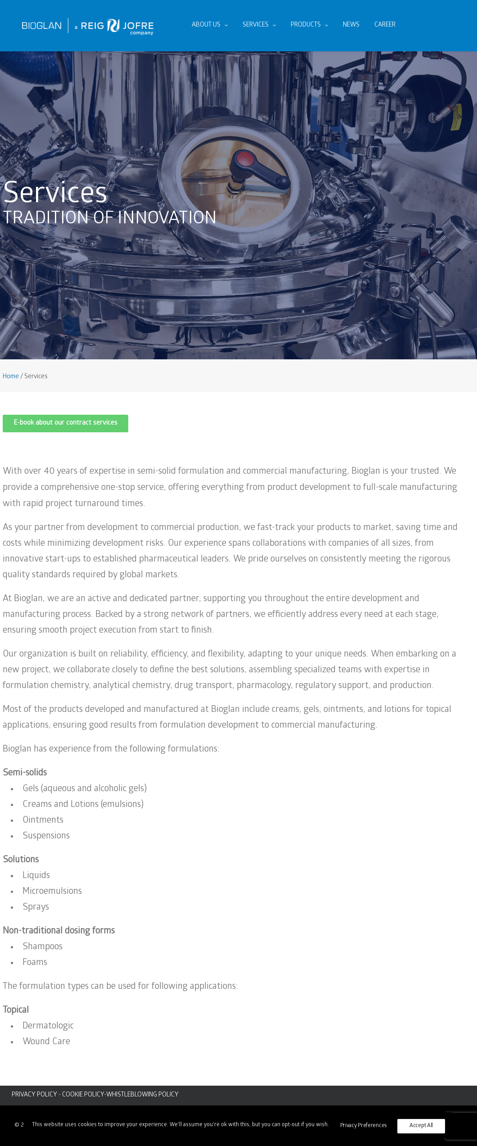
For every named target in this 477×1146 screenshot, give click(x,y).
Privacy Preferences (363, 1126)
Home (11, 377)
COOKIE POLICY (83, 1095)
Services (259, 25)
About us (210, 25)
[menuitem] (209, 25)
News (351, 25)
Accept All (421, 1126)
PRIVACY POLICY (34, 1095)
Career (385, 25)
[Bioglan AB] (87, 25)
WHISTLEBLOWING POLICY (142, 1095)
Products (309, 25)
